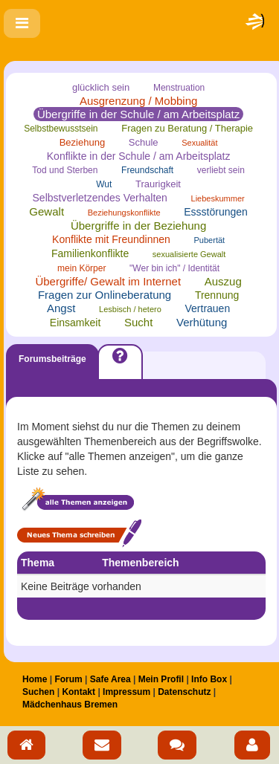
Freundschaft (147, 170)
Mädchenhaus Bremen (70, 704)
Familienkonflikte (90, 253)
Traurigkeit (158, 184)
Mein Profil (161, 679)
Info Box (209, 679)
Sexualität (199, 142)
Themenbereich (140, 563)
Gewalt (46, 211)
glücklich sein (100, 87)
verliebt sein (221, 170)
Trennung (217, 295)
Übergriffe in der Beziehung (138, 225)
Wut (104, 184)
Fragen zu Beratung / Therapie (187, 128)
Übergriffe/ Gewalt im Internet (108, 281)
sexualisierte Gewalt (189, 254)
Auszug (223, 281)
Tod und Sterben (64, 170)
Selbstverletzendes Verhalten (100, 198)
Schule (143, 142)
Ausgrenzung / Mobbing (138, 100)
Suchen (38, 692)
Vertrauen (207, 308)
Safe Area (110, 679)
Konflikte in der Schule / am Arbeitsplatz (139, 156)
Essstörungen (216, 212)
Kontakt (78, 692)
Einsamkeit (75, 322)
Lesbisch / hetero (130, 309)
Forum (68, 679)
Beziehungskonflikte (124, 212)
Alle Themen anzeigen (76, 500)
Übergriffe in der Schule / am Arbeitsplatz (138, 114)
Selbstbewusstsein (60, 128)
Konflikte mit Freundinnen (111, 239)
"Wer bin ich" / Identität (174, 268)
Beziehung (82, 142)
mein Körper (81, 268)
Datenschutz (184, 692)
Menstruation (179, 87)
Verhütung (201, 322)
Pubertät (209, 240)
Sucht (138, 322)
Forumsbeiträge (52, 359)
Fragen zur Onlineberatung (104, 294)
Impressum (126, 692)
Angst (61, 308)
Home (34, 679)
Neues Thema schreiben (79, 533)
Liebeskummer (218, 198)
